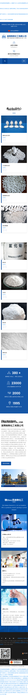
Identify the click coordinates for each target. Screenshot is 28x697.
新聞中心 (4, 572)
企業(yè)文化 (5, 610)
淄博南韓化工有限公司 (23, 640)
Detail (4, 137)
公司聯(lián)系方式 (6, 536)
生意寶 (13, 644)
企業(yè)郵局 (10, 646)
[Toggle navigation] (24, 60)
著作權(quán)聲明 (19, 644)
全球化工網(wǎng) (7, 644)
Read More (6, 465)
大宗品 (5, 646)
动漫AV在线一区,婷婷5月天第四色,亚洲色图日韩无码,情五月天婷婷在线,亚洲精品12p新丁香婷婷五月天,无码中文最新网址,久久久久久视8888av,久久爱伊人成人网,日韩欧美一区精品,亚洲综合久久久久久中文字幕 (14, 692)
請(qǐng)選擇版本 (14, 30)
